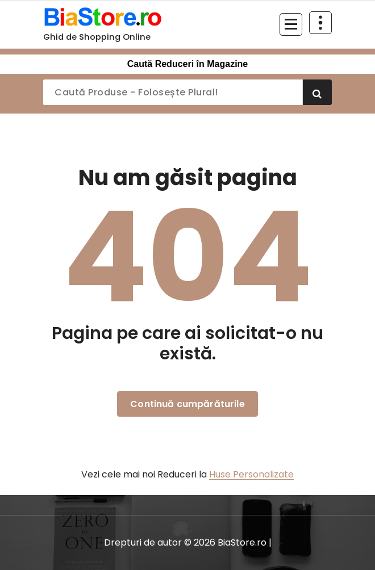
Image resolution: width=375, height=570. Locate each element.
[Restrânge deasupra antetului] (320, 22)
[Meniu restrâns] (291, 24)
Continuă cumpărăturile (187, 403)
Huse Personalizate (251, 474)
